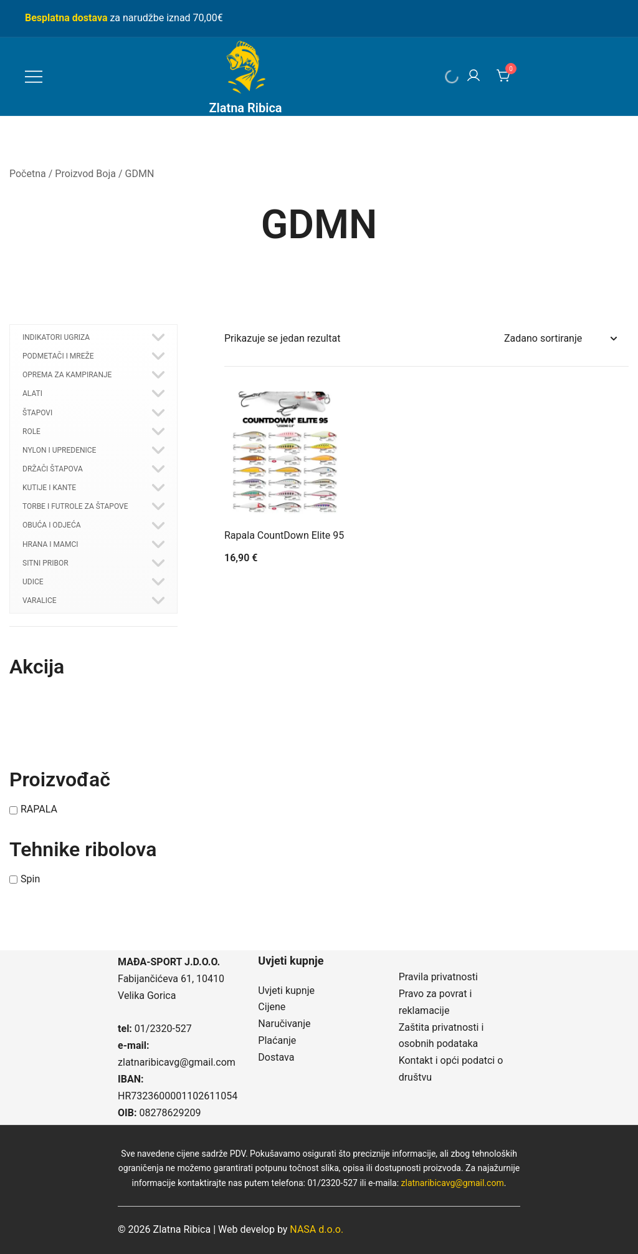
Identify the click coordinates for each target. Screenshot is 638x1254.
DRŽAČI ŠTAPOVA (52, 469)
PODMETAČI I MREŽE (58, 356)
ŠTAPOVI (37, 412)
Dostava (276, 1057)
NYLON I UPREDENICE (59, 450)
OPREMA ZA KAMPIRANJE (67, 374)
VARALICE (39, 600)
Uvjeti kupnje (286, 990)
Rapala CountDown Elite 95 (284, 535)
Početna (27, 174)
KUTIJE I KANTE (49, 487)
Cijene (271, 1007)
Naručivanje (284, 1024)
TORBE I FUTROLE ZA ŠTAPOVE (75, 506)
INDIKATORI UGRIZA (56, 337)
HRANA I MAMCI (50, 544)
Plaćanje (277, 1040)
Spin (30, 879)
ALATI (32, 393)
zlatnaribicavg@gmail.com (177, 1062)
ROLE (31, 431)
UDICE (33, 581)
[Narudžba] (560, 339)
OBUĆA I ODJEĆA (51, 525)
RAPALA (39, 810)
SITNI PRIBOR (45, 563)
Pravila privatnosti (438, 977)
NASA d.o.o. (316, 1229)
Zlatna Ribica (245, 107)
